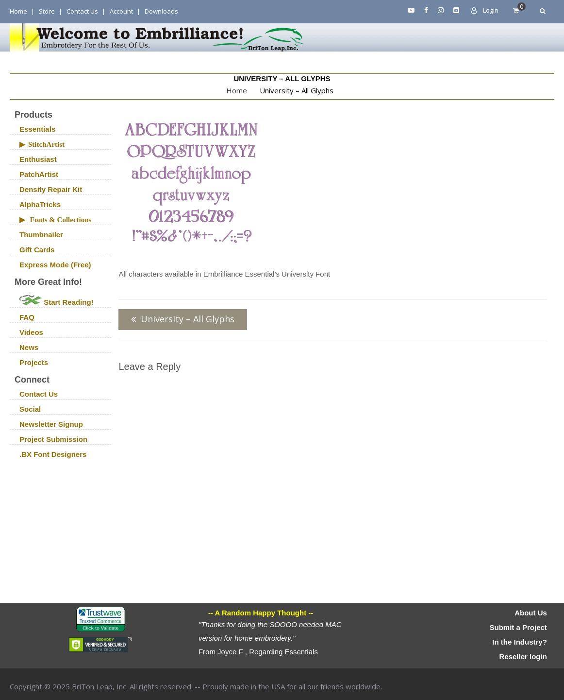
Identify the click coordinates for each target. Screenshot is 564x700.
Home (18, 11)
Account (121, 11)
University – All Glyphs (187, 319)
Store (47, 11)
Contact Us (82, 11)
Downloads (161, 11)
